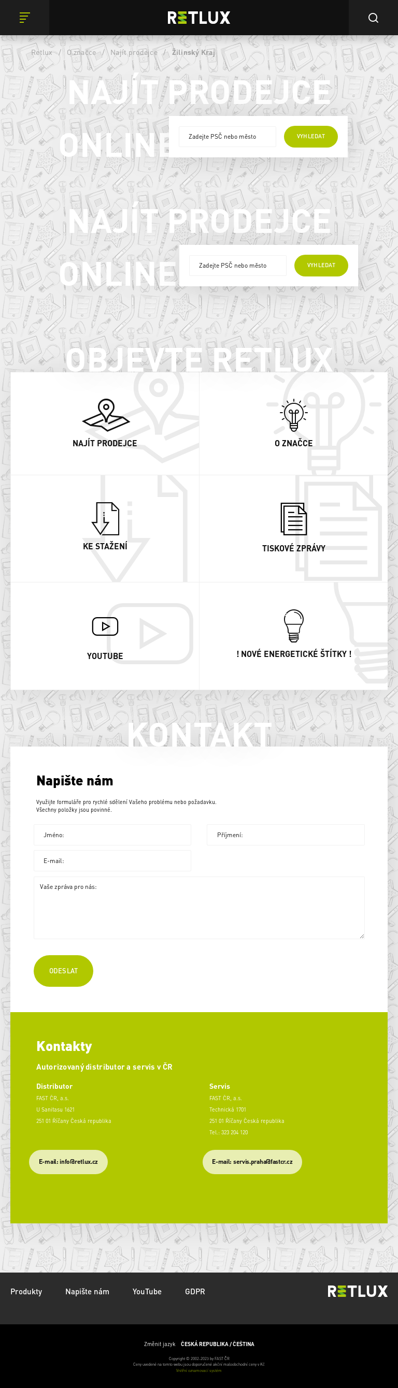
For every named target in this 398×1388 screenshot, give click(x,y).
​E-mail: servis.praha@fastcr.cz (252, 1161)
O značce (81, 51)
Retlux (42, 51)
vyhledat (311, 136)
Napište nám (87, 1291)
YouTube (147, 1291)
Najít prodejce (134, 51)
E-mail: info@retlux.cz (68, 1161)
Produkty (26, 1291)
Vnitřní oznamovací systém (199, 1370)
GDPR (195, 1291)
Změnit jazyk (199, 1344)
